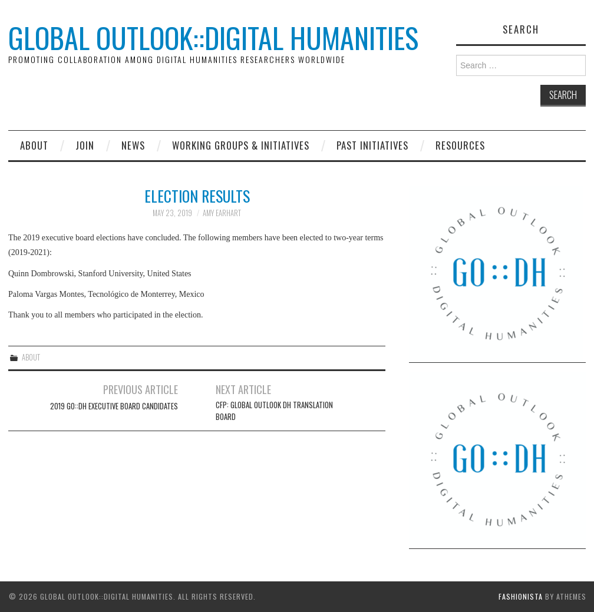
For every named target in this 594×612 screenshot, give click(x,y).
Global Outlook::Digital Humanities (213, 37)
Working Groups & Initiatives (240, 145)
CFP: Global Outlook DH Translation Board (274, 410)
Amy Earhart (222, 213)
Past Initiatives (372, 145)
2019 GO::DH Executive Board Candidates (114, 406)
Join (84, 145)
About (34, 145)
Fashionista (521, 596)
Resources (460, 145)
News (133, 145)
